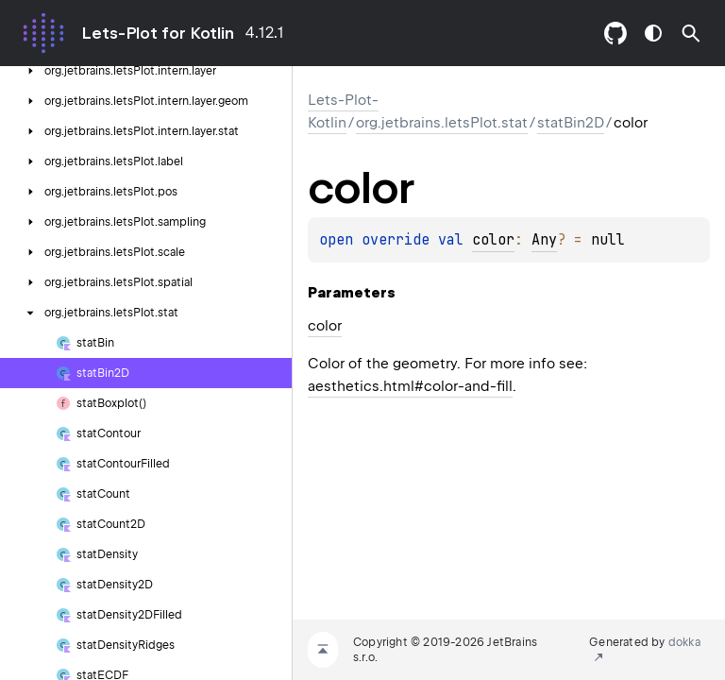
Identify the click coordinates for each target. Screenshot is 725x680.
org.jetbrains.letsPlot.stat (442, 122)
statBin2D (570, 122)
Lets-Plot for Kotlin (157, 33)
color (493, 239)
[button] (691, 33)
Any (544, 239)
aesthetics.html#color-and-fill (410, 386)
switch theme (653, 33)
